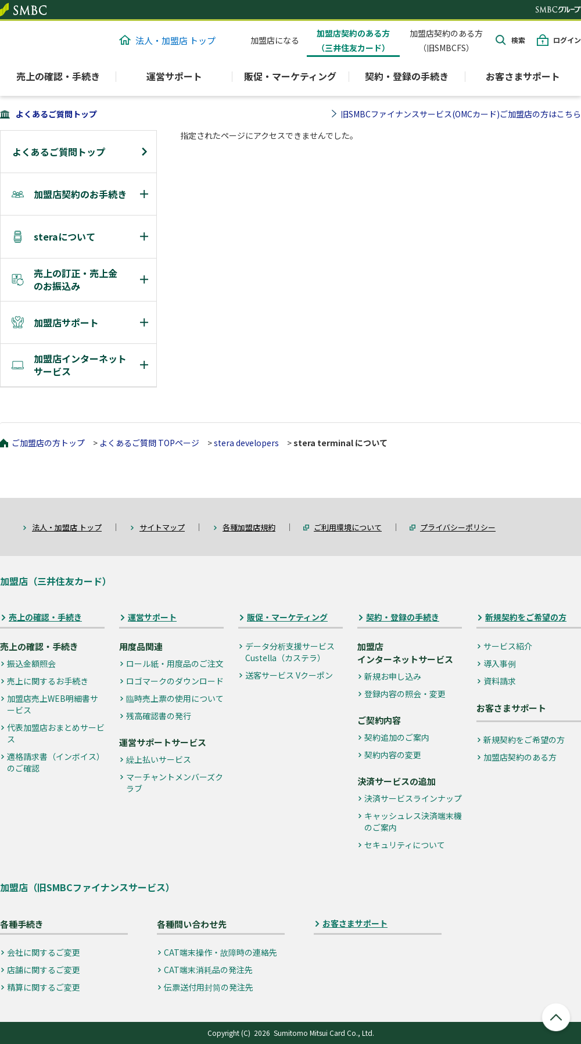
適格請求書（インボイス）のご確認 (56, 762)
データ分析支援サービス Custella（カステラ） (290, 651)
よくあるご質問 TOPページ (149, 443)
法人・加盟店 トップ (167, 40)
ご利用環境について (348, 527)
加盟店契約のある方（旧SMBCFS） (446, 40)
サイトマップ (162, 527)
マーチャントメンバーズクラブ (174, 782)
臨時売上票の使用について (175, 698)
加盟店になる (274, 40)
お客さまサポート (523, 76)
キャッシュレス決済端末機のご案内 (413, 821)
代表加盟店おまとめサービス (56, 733)
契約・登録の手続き (402, 617)
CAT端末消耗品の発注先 (208, 969)
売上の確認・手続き (45, 617)
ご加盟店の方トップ (48, 443)
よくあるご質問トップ (56, 114)
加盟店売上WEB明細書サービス (52, 704)
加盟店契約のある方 (520, 757)
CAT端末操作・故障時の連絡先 (220, 952)
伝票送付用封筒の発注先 (208, 987)
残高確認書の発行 (158, 716)
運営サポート (152, 617)
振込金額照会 (31, 663)
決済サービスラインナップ (413, 798)
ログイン (567, 40)
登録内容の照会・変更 (405, 693)
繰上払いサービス (158, 759)
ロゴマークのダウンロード (175, 681)
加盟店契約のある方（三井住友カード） (353, 40)
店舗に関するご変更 (43, 969)
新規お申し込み (392, 676)
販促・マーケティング (287, 617)
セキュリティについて (404, 845)
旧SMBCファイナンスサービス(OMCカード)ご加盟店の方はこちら (460, 114)
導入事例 (499, 663)
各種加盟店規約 (249, 527)
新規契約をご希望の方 (525, 617)
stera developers (246, 443)
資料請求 (499, 681)
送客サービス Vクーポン (289, 675)
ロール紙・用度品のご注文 (175, 663)
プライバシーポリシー (458, 527)
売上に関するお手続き (47, 681)
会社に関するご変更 (43, 952)
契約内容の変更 (392, 754)
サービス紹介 (507, 646)
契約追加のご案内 (396, 737)
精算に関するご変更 (43, 987)
